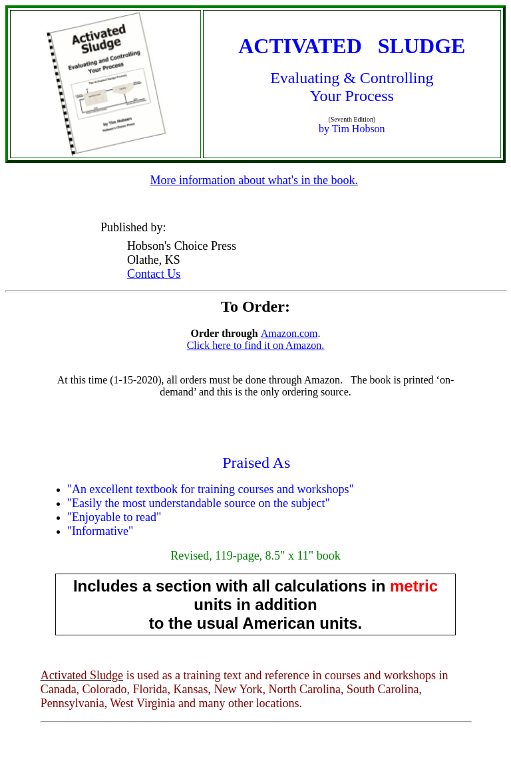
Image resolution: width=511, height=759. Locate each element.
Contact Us (154, 273)
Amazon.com (289, 333)
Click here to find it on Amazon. (256, 345)
